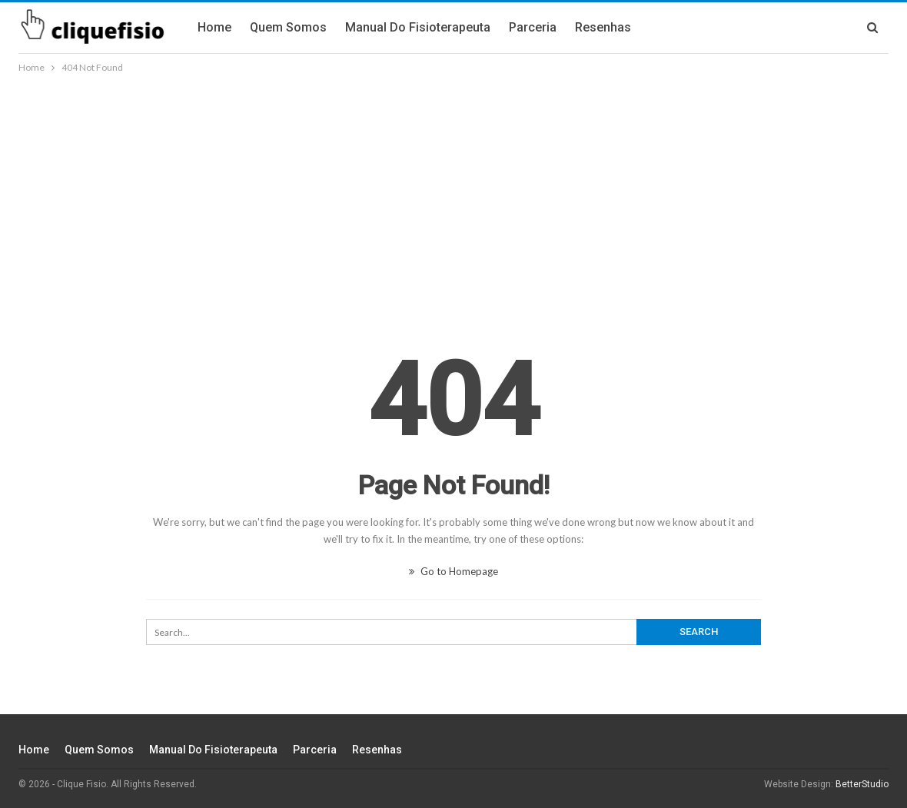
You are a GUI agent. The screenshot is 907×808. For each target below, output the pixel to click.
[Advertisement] (453, 191)
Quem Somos (288, 27)
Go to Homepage (453, 571)
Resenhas (603, 27)
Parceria (532, 27)
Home (214, 27)
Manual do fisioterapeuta (417, 27)
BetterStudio (862, 784)
